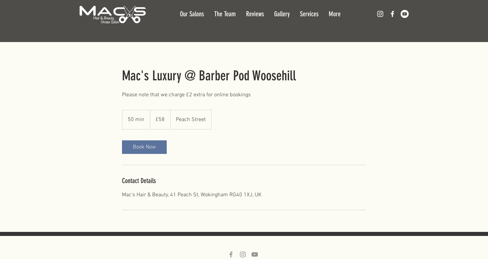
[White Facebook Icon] (392, 14)
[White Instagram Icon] (380, 14)
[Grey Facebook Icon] (231, 254)
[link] (144, 147)
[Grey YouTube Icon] (255, 254)
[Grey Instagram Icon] (243, 254)
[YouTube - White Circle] (405, 14)
